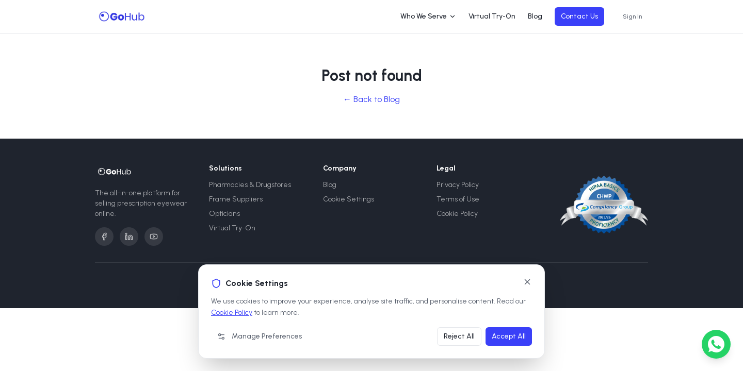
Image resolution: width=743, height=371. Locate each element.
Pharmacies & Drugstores (250, 184)
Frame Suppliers (236, 199)
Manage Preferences (259, 336)
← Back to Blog (371, 99)
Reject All (459, 336)
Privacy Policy (458, 184)
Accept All (509, 336)
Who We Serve (428, 16)
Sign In (632, 16)
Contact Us (579, 16)
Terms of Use (458, 199)
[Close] (527, 281)
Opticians (224, 213)
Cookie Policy (231, 312)
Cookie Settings (348, 199)
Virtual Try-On (492, 16)
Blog (535, 16)
